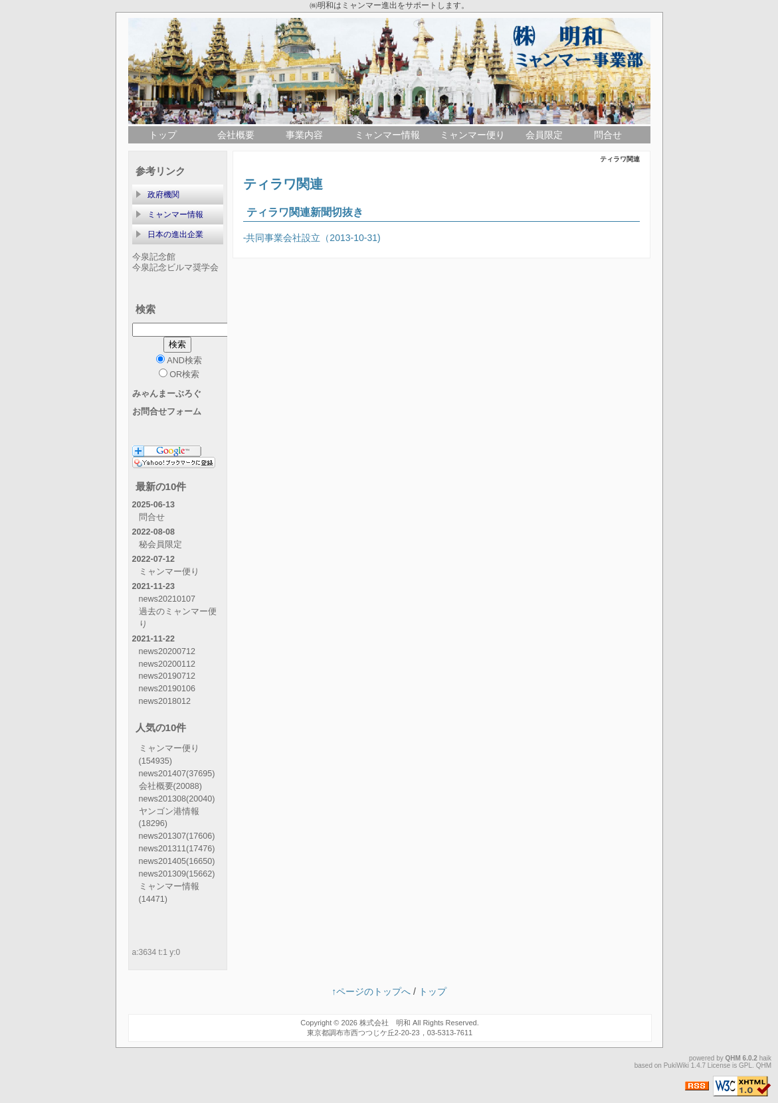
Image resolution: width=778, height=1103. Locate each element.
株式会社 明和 (385, 1023)
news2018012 (165, 701)
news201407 (177, 773)
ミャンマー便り (472, 134)
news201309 (177, 874)
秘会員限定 (160, 544)
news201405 (177, 861)
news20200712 (167, 651)
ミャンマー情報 (387, 134)
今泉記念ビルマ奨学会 (175, 267)
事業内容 (304, 134)
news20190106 (167, 688)
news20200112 (167, 664)
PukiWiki (676, 1065)
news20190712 (167, 676)
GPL (745, 1065)
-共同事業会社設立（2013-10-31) (312, 237)
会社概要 (235, 134)
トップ (163, 134)
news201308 (177, 799)
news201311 (177, 848)
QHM (733, 1058)
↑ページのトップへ (371, 991)
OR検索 (179, 374)
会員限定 (544, 134)
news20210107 (167, 599)
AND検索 (179, 360)
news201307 (177, 836)
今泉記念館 (153, 257)
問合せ (608, 134)
